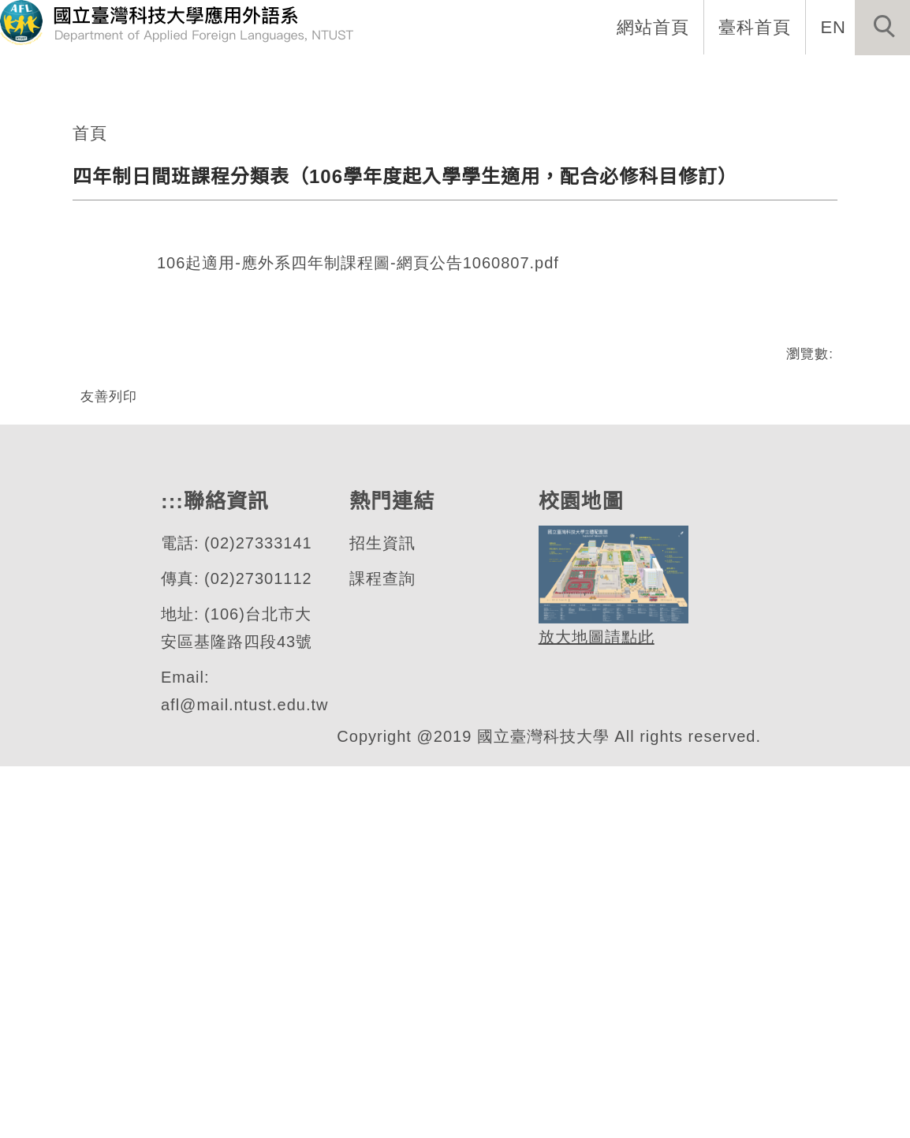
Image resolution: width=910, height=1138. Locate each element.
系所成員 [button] (431, 79)
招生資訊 (382, 915)
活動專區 (858, 79)
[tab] (462, 334)
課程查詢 (382, 950)
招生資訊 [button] (534, 79)
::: (252, 79)
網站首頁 (654, 26)
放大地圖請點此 (594, 1009)
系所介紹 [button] (329, 79)
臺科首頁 (756, 26)
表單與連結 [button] (747, 79)
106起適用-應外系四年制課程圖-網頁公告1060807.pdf (359, 582)
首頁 (90, 451)
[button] (882, 27)
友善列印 (108, 714)
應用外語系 (121, 292)
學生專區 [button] (636, 79)
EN (834, 26)
